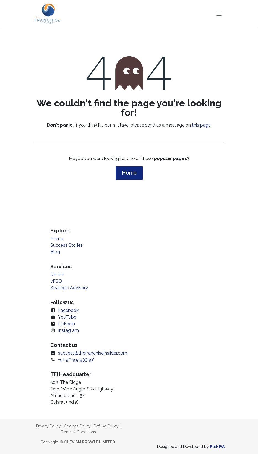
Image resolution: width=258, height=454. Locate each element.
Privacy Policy (48, 426)
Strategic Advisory (69, 287)
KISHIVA (217, 446)
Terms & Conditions (78, 432)
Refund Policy (106, 426)
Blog (55, 251)
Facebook (68, 310)
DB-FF (57, 274)
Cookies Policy (77, 426)
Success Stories (66, 245)
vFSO (56, 281)
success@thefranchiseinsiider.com (92, 353)
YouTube (67, 317)
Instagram (68, 330)
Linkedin (66, 323)
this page (201, 125)
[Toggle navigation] (219, 14)
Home (129, 172)
